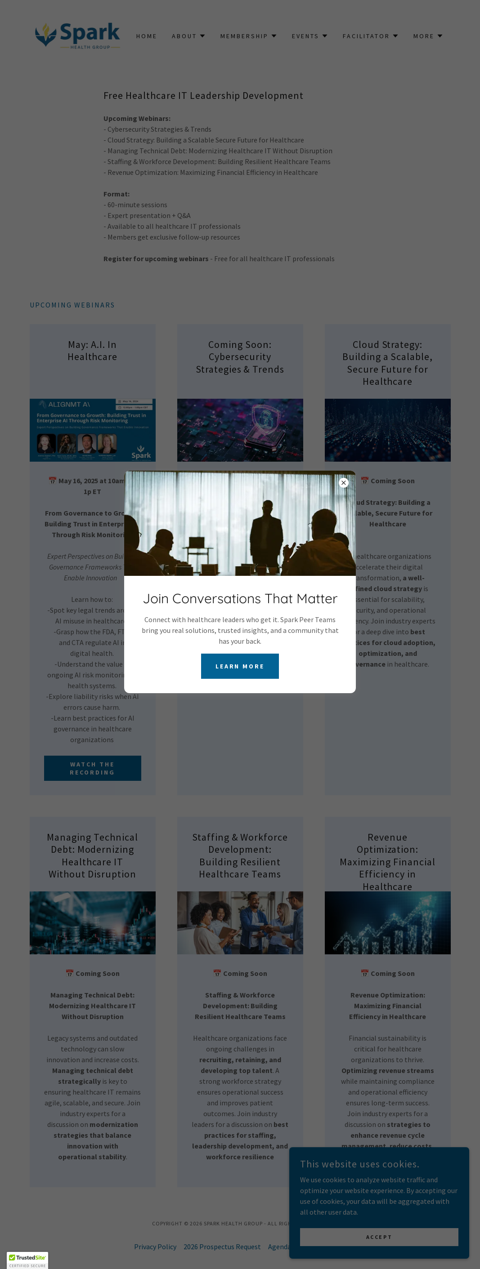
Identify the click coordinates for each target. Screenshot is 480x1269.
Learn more (240, 666)
